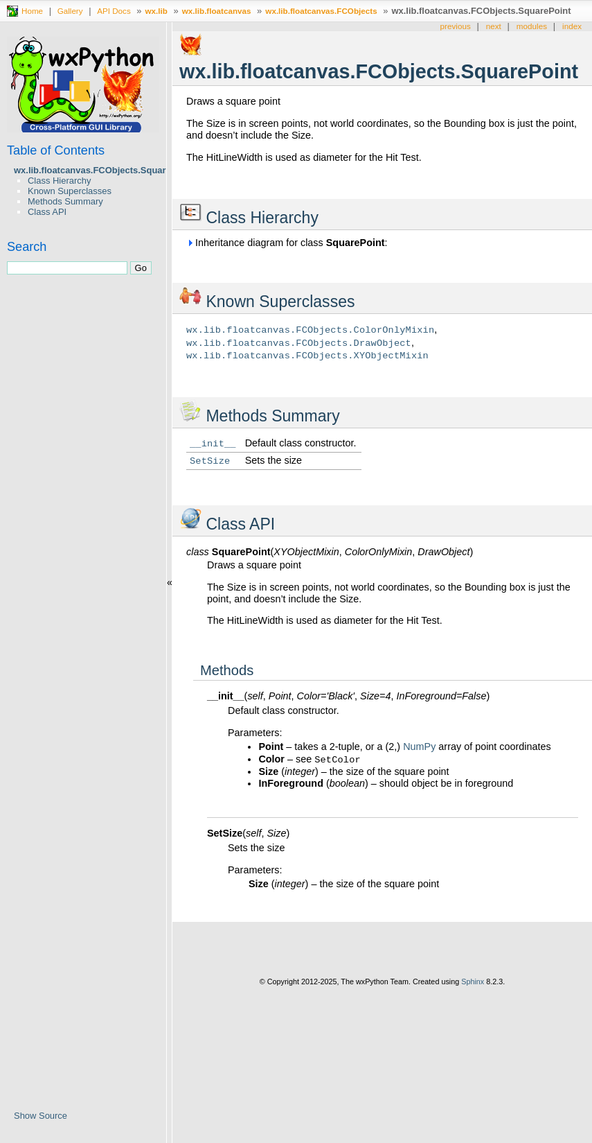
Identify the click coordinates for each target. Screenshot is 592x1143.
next (493, 25)
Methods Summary (65, 201)
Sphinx (472, 981)
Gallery (70, 10)
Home (32, 10)
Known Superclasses (69, 191)
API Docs (114, 10)
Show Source (40, 1115)
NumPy (419, 746)
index (572, 25)
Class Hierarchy (59, 180)
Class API (47, 212)
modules (532, 25)
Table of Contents (56, 150)
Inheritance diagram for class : (287, 242)
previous (455, 25)
